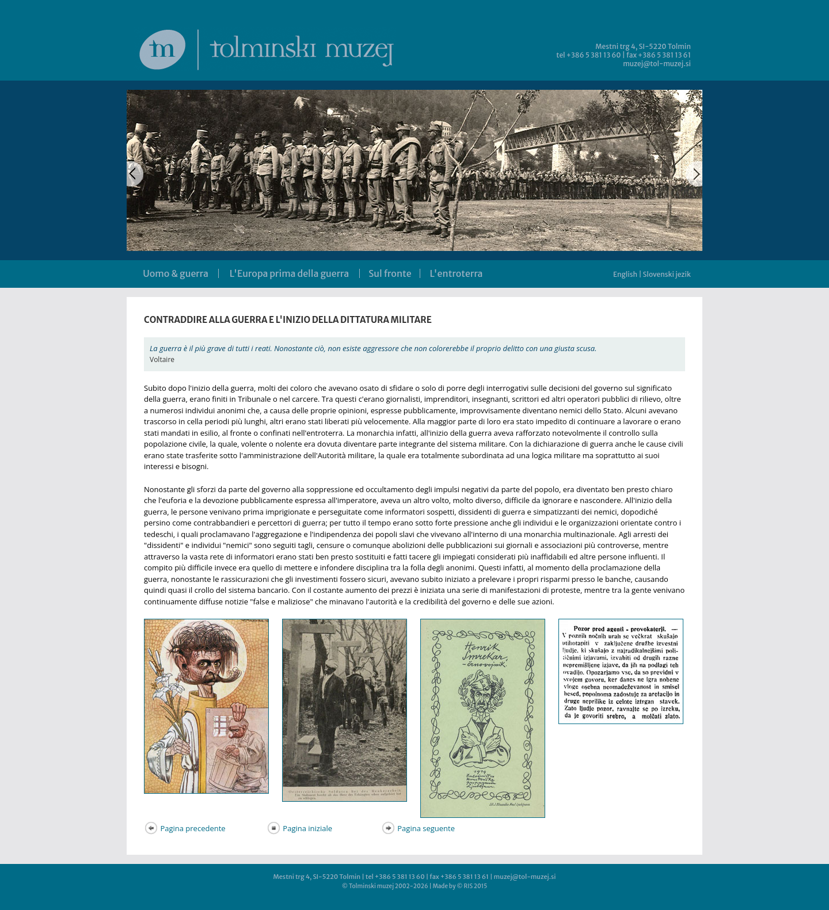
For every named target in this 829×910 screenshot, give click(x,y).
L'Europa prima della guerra (289, 273)
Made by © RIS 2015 (459, 886)
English (625, 274)
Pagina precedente (185, 828)
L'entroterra (456, 273)
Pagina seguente (418, 828)
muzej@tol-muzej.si (657, 63)
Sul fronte (389, 273)
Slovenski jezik (667, 274)
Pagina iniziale (299, 828)
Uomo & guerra (175, 273)
